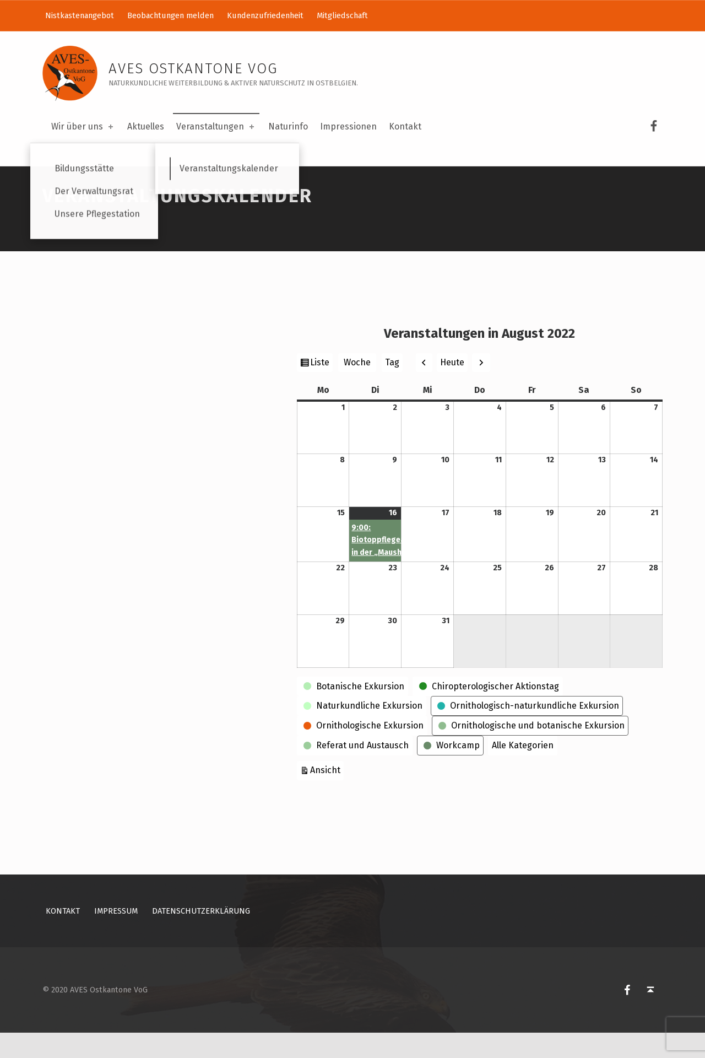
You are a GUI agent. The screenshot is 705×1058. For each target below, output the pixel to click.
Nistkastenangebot (79, 15)
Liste (321, 389)
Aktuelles (145, 126)
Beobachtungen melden (170, 15)
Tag (392, 387)
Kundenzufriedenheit (265, 15)
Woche (357, 387)
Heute (452, 387)
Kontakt (405, 126)
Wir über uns (83, 126)
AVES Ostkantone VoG (193, 68)
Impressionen (348, 126)
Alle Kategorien (523, 771)
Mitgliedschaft (342, 15)
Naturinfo (288, 126)
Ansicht (327, 795)
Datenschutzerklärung (201, 937)
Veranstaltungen (216, 126)
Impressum (116, 937)
